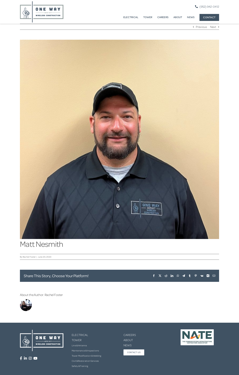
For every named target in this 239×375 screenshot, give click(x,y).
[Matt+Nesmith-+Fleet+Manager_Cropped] (119, 139)
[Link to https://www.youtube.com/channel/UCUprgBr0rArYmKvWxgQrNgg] (35, 358)
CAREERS (129, 335)
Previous (201, 27)
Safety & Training (80, 366)
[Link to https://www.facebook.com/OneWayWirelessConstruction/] (21, 358)
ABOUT (128, 340)
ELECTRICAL (80, 335)
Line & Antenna (79, 345)
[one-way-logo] (42, 2)
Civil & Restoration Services (85, 360)
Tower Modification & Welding (86, 355)
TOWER (76, 340)
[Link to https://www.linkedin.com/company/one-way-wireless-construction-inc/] (25, 358)
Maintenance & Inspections (85, 350)
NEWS (127, 345)
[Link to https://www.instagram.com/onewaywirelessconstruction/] (30, 358)
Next (213, 27)
